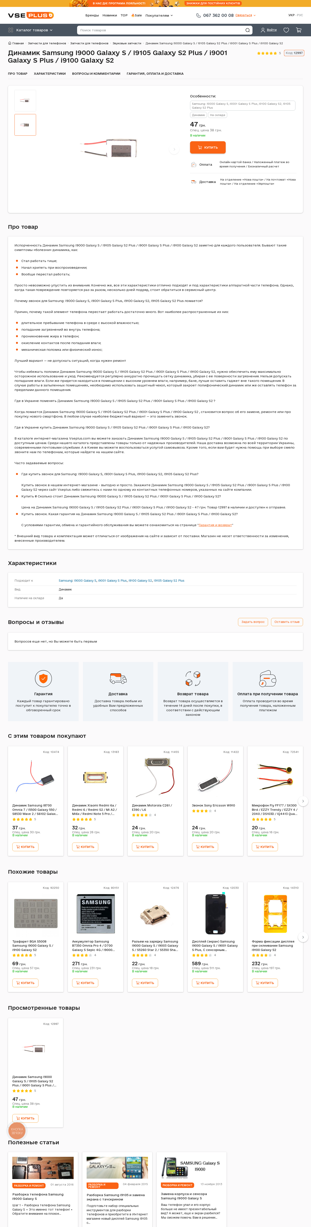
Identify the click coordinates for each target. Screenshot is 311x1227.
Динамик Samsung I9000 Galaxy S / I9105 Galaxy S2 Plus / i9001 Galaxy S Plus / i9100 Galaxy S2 (33, 1081)
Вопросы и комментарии (96, 73)
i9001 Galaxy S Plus (112, 580)
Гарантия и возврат (215, 525)
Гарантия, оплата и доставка (155, 73)
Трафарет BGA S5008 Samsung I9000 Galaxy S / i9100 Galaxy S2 (32, 946)
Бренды (92, 15)
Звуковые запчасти (127, 43)
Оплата (205, 164)
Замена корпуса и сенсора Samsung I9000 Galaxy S (184, 1196)
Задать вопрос (253, 622)
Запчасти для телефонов (47, 43)
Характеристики (50, 73)
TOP (124, 15)
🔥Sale (136, 15)
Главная (18, 43)
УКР (291, 15)
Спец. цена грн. (206, 130)
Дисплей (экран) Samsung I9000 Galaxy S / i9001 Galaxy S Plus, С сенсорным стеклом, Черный (215, 946)
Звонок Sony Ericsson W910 (213, 805)
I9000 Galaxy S (85, 580)
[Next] (174, 149)
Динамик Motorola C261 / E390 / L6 (152, 807)
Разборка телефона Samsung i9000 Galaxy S (37, 1196)
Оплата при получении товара (267, 694)
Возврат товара (193, 694)
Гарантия (43, 694)
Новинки (109, 15)
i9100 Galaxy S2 (140, 580)
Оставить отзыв (287, 622)
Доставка (207, 182)
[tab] (25, 100)
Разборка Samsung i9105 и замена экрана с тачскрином (116, 1197)
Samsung (65, 580)
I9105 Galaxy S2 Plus (169, 580)
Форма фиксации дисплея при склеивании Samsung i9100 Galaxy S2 (273, 946)
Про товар (17, 73)
